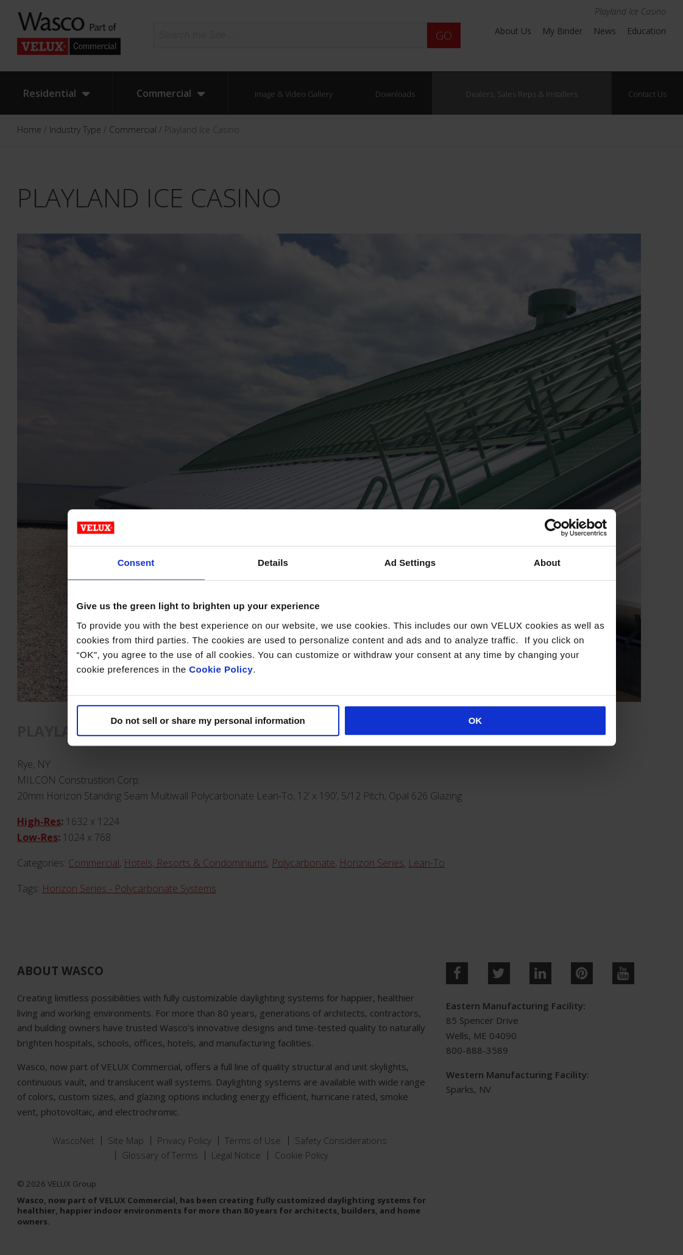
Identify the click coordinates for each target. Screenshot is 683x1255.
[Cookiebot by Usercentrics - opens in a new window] (553, 527)
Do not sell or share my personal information (208, 720)
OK (476, 720)
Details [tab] (273, 562)
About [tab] (547, 562)
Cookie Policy (221, 669)
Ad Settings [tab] (410, 562)
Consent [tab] (136, 562)
